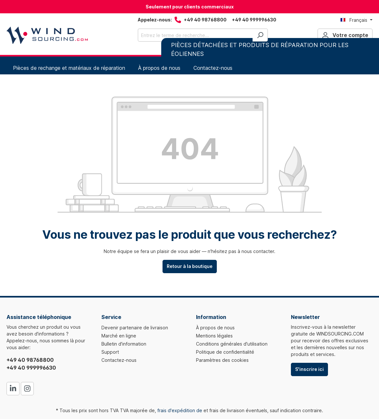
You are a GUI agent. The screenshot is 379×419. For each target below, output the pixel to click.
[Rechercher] (260, 35)
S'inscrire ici (309, 369)
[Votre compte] (345, 35)
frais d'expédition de (179, 410)
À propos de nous (215, 327)
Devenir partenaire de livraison (134, 327)
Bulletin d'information (123, 344)
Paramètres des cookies (222, 360)
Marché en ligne (118, 335)
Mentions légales (214, 335)
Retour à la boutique (190, 266)
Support (110, 352)
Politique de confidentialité (225, 352)
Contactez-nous (119, 360)
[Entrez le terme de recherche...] (195, 35)
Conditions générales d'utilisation (232, 344)
